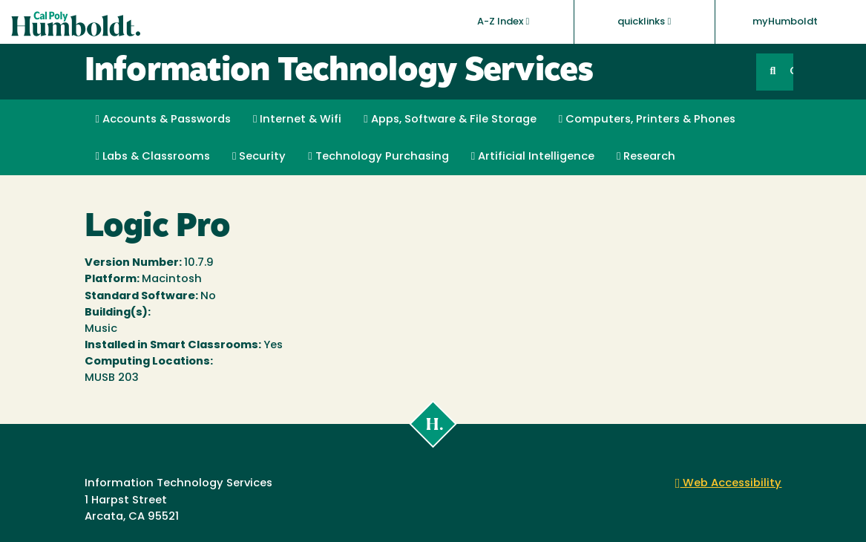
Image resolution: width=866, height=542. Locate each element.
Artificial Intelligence (532, 157)
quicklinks (644, 21)
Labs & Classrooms (153, 157)
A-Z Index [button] (503, 21)
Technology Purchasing (378, 157)
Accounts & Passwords (163, 119)
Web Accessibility (728, 483)
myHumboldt (785, 22)
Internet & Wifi (297, 119)
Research (646, 157)
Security (259, 157)
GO (791, 71)
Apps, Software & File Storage (450, 119)
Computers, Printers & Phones (647, 119)
